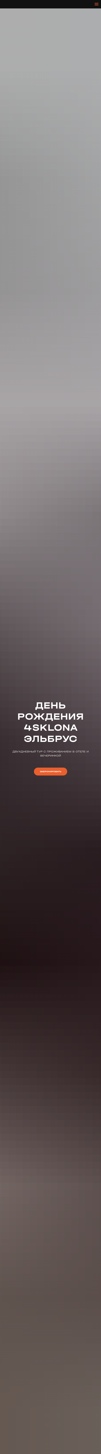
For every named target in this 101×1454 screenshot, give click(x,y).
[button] (50, 772)
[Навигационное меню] (96, 4)
